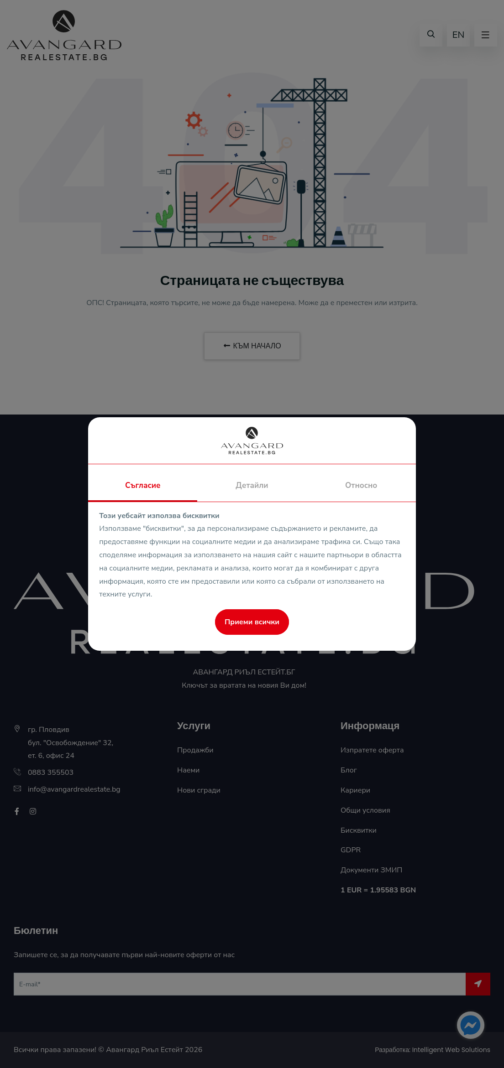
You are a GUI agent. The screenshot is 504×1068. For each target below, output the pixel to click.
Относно (361, 485)
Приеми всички (252, 622)
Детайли (252, 485)
